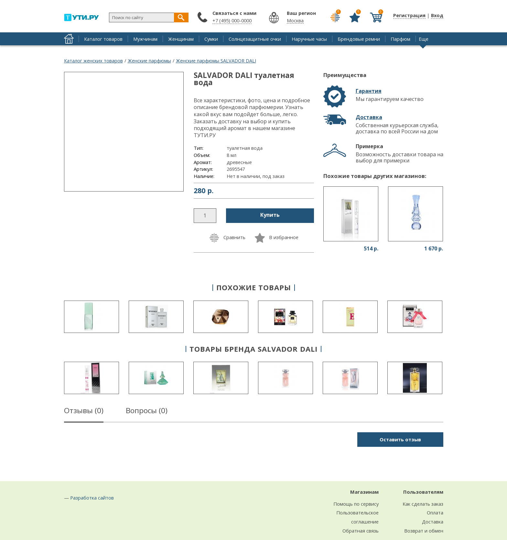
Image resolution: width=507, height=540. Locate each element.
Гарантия (369, 90)
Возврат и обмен (423, 530)
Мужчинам (145, 39)
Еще (423, 39)
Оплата (435, 512)
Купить (270, 214)
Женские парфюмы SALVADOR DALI (216, 60)
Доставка (369, 117)
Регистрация (409, 15)
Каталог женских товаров (93, 60)
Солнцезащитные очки (255, 39)
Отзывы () (83, 411)
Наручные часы (309, 39)
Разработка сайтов (92, 497)
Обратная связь (360, 530)
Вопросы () (146, 411)
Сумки (211, 39)
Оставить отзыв (400, 439)
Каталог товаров (103, 39)
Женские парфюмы (149, 60)
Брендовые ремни (359, 39)
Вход (437, 15)
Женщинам (181, 39)
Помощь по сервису (356, 504)
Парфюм (400, 39)
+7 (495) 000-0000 (232, 20)
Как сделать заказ (423, 504)
